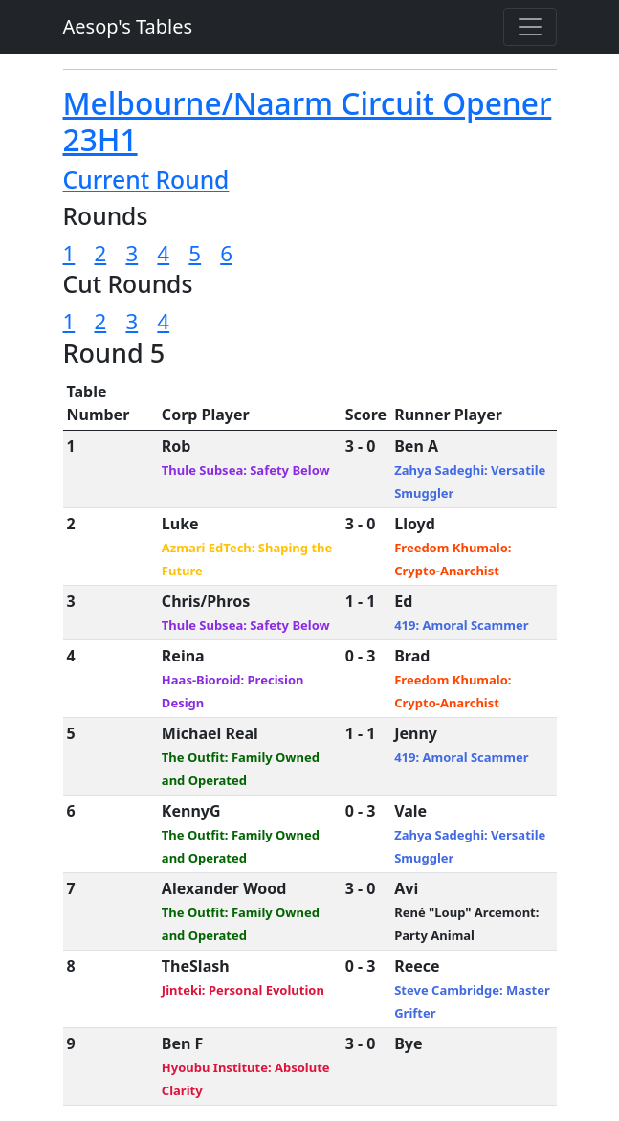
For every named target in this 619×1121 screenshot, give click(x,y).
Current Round (146, 179)
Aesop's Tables (128, 26)
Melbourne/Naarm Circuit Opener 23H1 (307, 121)
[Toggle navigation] (530, 27)
